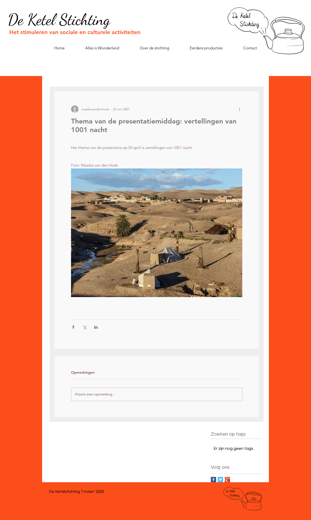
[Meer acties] (239, 109)
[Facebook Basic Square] (213, 479)
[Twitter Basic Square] (220, 479)
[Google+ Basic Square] (227, 479)
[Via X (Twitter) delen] (84, 327)
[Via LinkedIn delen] (96, 327)
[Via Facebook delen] (73, 327)
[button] (206, 47)
